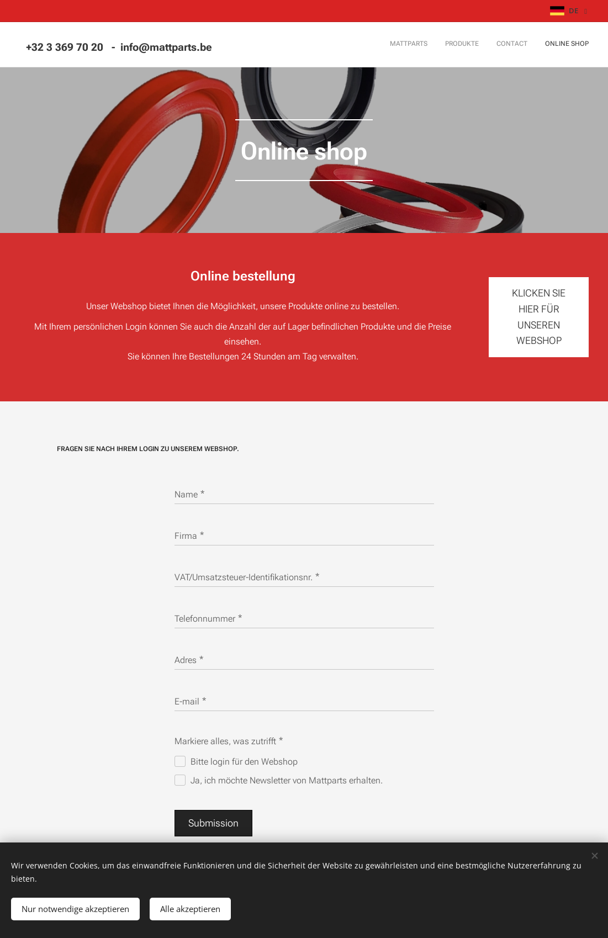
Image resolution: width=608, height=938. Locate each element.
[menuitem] (538, 45)
